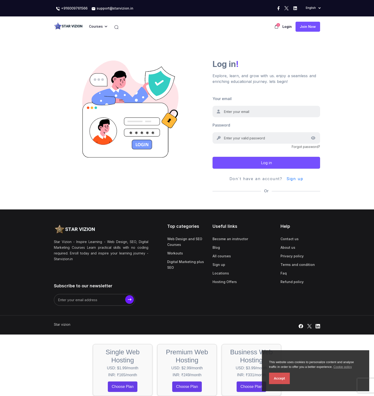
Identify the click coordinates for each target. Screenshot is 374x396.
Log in (266, 162)
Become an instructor (230, 239)
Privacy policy (292, 256)
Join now (308, 27)
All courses (222, 256)
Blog (216, 247)
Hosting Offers (225, 282)
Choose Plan (123, 387)
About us (287, 247)
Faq (283, 273)
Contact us (289, 239)
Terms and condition (297, 265)
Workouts (175, 253)
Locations (221, 273)
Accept (279, 378)
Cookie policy (342, 367)
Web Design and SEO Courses (184, 242)
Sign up (294, 178)
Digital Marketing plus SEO (185, 264)
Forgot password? (306, 147)
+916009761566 (72, 8)
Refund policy (292, 282)
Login (287, 27)
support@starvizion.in (112, 8)
